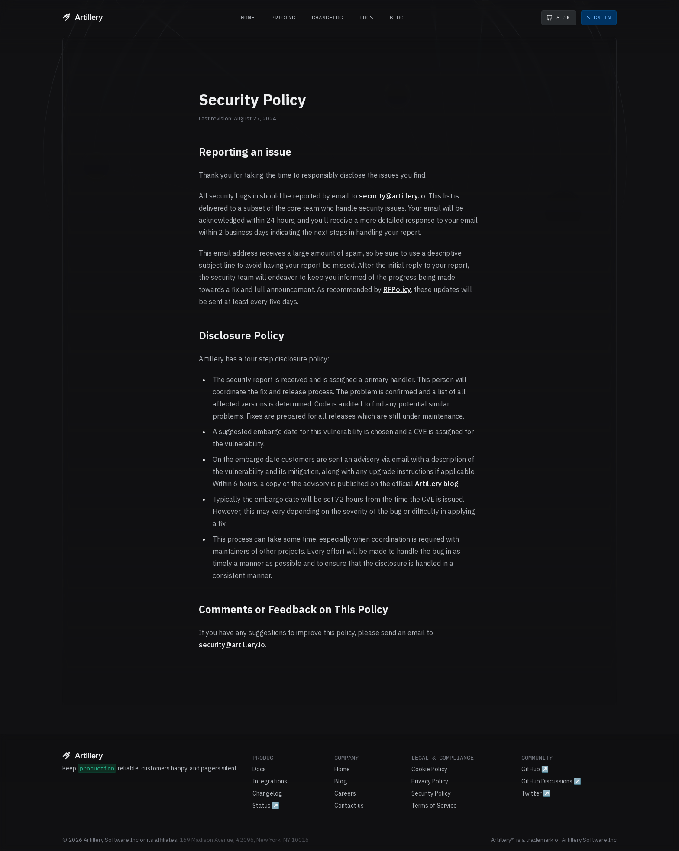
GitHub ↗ (535, 769)
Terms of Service (434, 805)
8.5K (558, 17)
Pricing (283, 17)
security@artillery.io (392, 196)
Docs (366, 17)
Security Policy (431, 793)
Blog (397, 17)
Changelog (327, 17)
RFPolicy (397, 289)
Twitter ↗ (535, 793)
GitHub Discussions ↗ (551, 781)
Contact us (349, 805)
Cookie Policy (429, 769)
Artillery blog (437, 483)
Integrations (269, 781)
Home (248, 17)
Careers (345, 793)
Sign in (599, 17)
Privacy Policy (429, 781)
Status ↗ (265, 805)
